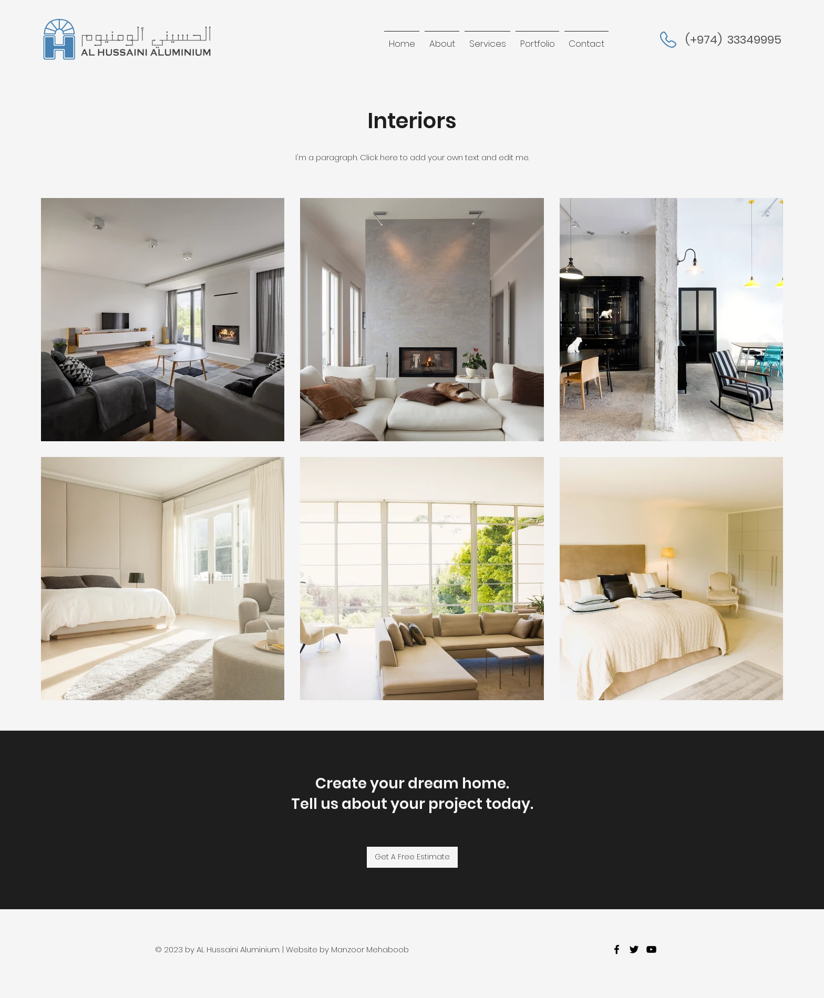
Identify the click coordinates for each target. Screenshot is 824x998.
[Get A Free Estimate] (412, 857)
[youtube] (651, 949)
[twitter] (634, 949)
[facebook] (617, 949)
